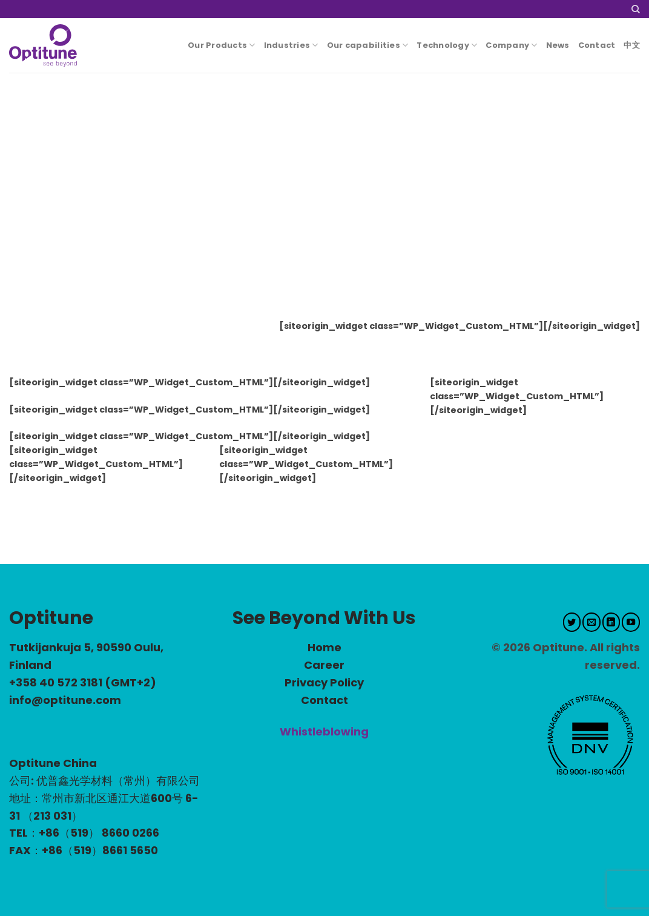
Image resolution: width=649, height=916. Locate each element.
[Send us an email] (591, 622)
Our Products (221, 45)
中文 (632, 45)
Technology (447, 45)
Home (324, 647)
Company (511, 45)
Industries (291, 45)
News (558, 45)
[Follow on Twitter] (572, 622)
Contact (597, 45)
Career (324, 664)
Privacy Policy (324, 682)
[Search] (635, 9)
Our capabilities (368, 45)
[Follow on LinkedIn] (611, 622)
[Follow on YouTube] (631, 622)
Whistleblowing (324, 731)
